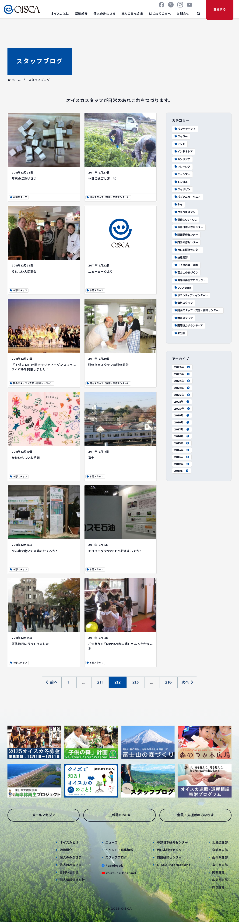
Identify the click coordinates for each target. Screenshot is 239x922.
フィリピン (182, 189)
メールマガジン (43, 815)
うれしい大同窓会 (24, 271)
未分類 (179, 333)
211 (100, 682)
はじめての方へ (160, 13)
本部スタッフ (183, 318)
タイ (178, 204)
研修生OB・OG (185, 219)
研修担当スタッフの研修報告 (108, 365)
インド (179, 144)
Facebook (114, 865)
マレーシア (182, 166)
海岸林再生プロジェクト (190, 280)
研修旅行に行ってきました (30, 644)
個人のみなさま (104, 13)
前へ (52, 682)
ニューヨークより (100, 271)
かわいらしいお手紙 (26, 458)
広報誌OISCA (119, 815)
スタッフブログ (39, 61)
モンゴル (181, 182)
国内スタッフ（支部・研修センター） (197, 310)
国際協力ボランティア (188, 325)
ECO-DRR (182, 287)
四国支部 (218, 887)
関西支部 (218, 872)
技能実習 (181, 257)
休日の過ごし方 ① (102, 178)
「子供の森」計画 (186, 265)
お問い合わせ (69, 872)
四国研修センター (186, 242)
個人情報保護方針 (72, 880)
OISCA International (174, 865)
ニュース (111, 842)
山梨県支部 (220, 857)
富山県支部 (220, 865)
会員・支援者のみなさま (195, 815)
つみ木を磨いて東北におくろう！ (35, 551)
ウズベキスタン (184, 212)
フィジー (181, 136)
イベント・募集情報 (119, 850)
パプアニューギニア (187, 197)
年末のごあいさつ (24, 178)
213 (135, 682)
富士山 (93, 458)
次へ (187, 682)
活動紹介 (81, 13)
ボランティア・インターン (191, 295)
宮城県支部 (220, 850)
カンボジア (182, 159)
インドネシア (183, 151)
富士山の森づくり (186, 272)
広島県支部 (220, 880)
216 (168, 682)
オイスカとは (60, 13)
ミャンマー (182, 174)
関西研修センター (186, 234)
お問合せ (183, 13)
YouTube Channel (121, 873)
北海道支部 (220, 842)
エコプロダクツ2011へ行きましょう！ (115, 551)
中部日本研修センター (188, 227)
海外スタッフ (183, 303)
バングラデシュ (185, 129)
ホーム (14, 80)
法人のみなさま (132, 13)
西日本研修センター (187, 250)
